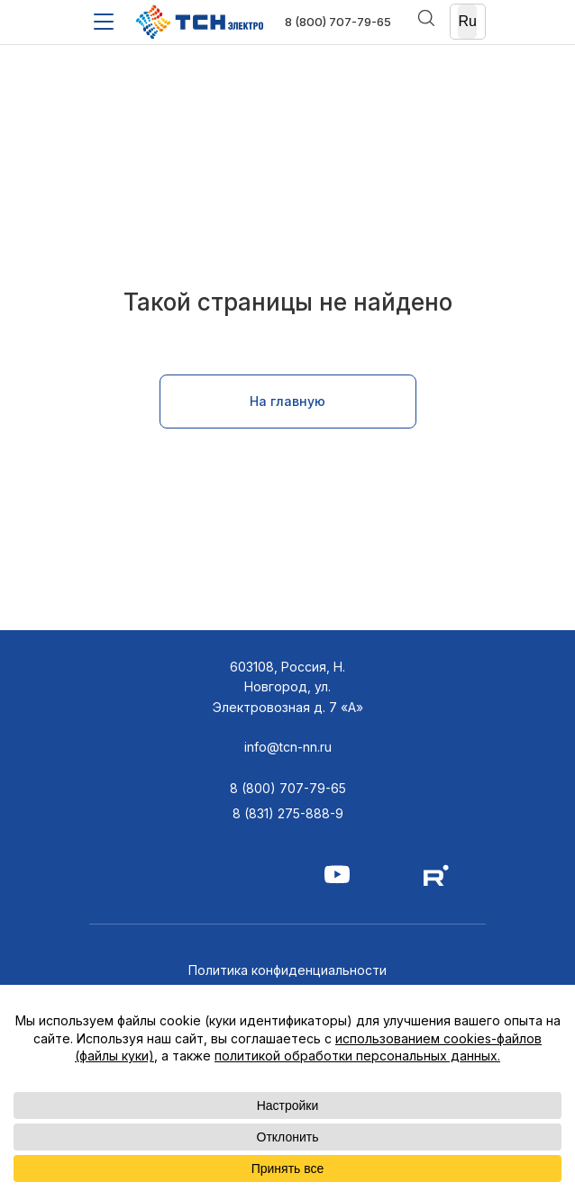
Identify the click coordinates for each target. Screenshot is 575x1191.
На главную (287, 401)
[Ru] (468, 22)
